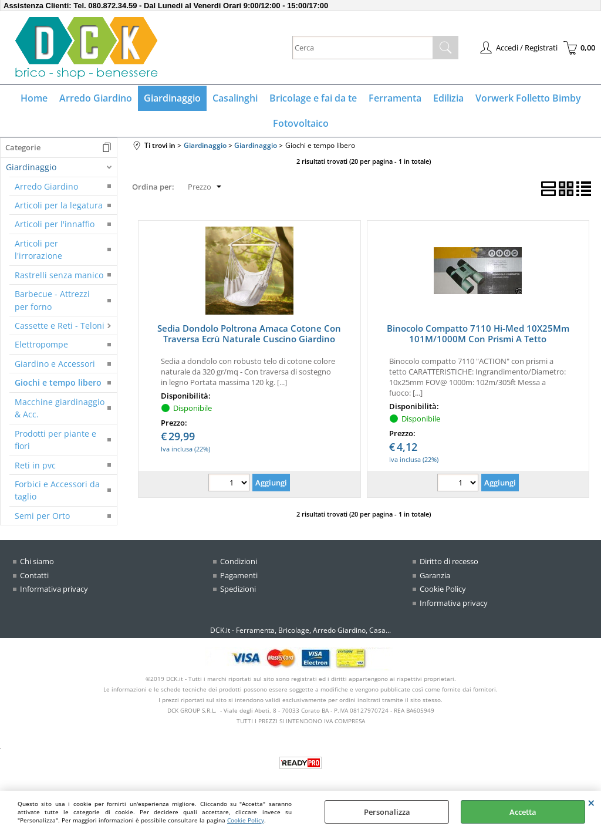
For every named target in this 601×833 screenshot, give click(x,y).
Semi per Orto (42, 515)
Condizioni (238, 561)
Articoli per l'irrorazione (38, 249)
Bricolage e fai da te (313, 98)
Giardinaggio (172, 98)
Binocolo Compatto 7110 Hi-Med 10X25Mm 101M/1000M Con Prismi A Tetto (478, 333)
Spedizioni (238, 589)
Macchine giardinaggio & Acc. (59, 408)
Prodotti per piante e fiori (55, 439)
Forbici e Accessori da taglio (57, 490)
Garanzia (435, 575)
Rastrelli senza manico (59, 275)
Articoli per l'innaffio (54, 224)
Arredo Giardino (95, 98)
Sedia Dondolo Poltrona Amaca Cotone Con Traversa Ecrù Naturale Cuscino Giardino (249, 333)
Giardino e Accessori (55, 363)
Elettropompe (41, 344)
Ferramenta (395, 98)
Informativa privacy (54, 589)
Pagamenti (239, 575)
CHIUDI (591, 802)
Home (34, 98)
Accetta (522, 812)
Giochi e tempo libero (58, 382)
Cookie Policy (245, 820)
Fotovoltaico (301, 123)
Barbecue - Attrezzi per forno (52, 300)
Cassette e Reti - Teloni (59, 325)
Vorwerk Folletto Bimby (528, 98)
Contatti (34, 575)
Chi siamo (37, 561)
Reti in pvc (35, 465)
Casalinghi (235, 98)
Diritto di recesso (449, 561)
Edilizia (448, 98)
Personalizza (387, 812)
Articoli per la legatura (59, 205)
